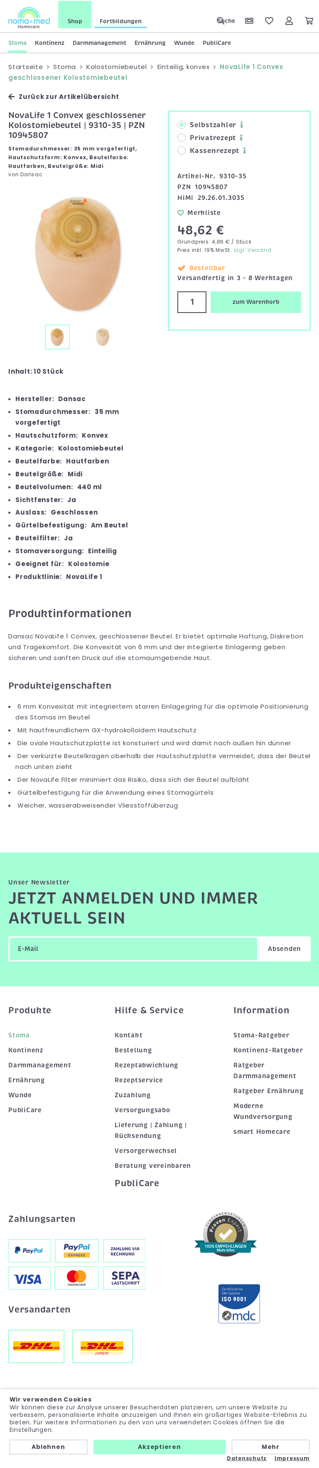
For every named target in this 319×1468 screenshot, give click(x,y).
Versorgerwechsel (146, 1149)
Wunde (184, 42)
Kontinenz (49, 42)
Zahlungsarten (42, 1218)
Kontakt (128, 1034)
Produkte (30, 1009)
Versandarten (39, 1308)
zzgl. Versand (252, 249)
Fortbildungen (121, 20)
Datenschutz (247, 1458)
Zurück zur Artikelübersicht (63, 95)
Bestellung (133, 1049)
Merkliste (199, 211)
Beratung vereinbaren (153, 1164)
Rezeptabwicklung (146, 1064)
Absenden (284, 948)
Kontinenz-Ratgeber (268, 1049)
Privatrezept (206, 137)
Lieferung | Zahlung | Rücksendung (151, 1129)
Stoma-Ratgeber (261, 1034)
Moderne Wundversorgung (262, 1110)
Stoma (17, 42)
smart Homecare (262, 1130)
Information (261, 1009)
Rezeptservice (139, 1079)
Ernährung (150, 42)
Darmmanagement (99, 42)
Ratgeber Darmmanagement (265, 1070)
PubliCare (217, 42)
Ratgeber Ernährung (268, 1090)
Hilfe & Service (149, 1009)
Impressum (292, 1458)
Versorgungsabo (142, 1109)
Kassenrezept (208, 150)
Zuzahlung (133, 1094)
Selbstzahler (206, 124)
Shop (75, 20)
